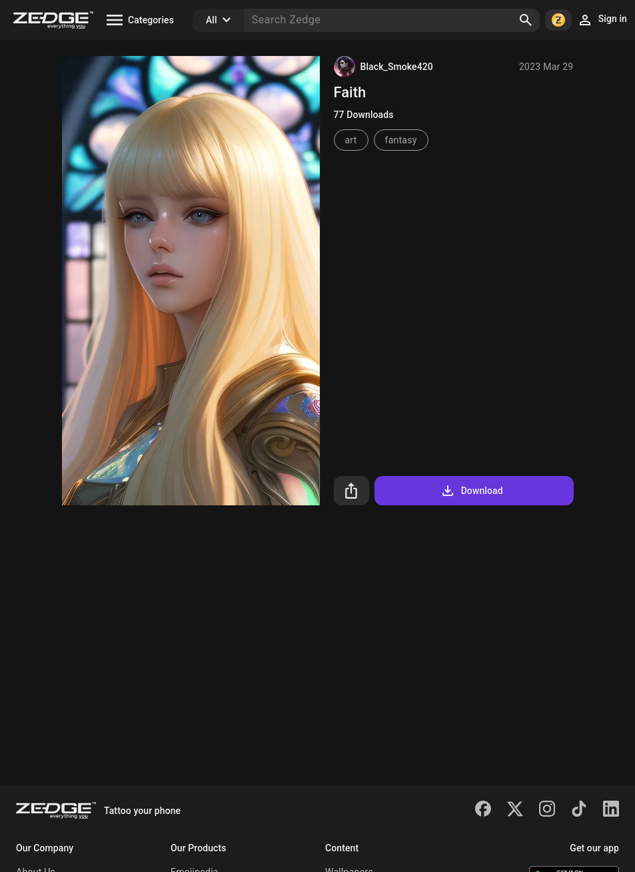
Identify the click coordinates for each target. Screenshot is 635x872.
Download (471, 491)
